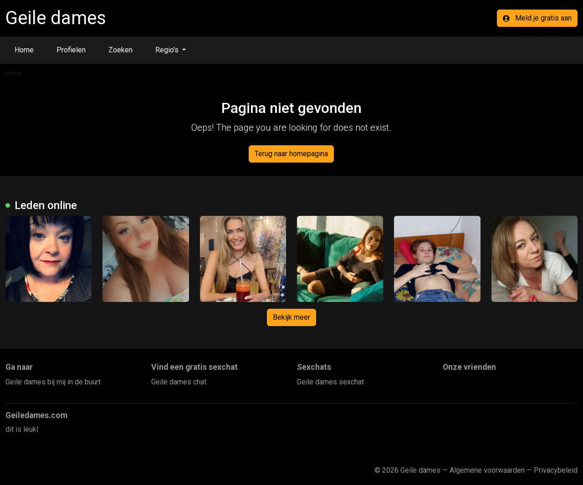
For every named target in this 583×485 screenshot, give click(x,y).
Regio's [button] (167, 50)
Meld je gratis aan (537, 18)
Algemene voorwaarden (487, 470)
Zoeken (120, 50)
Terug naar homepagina (291, 153)
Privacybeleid (556, 470)
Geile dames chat (178, 382)
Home (24, 50)
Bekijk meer (291, 317)
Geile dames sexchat (330, 382)
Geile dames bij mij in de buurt (53, 382)
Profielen (71, 50)
